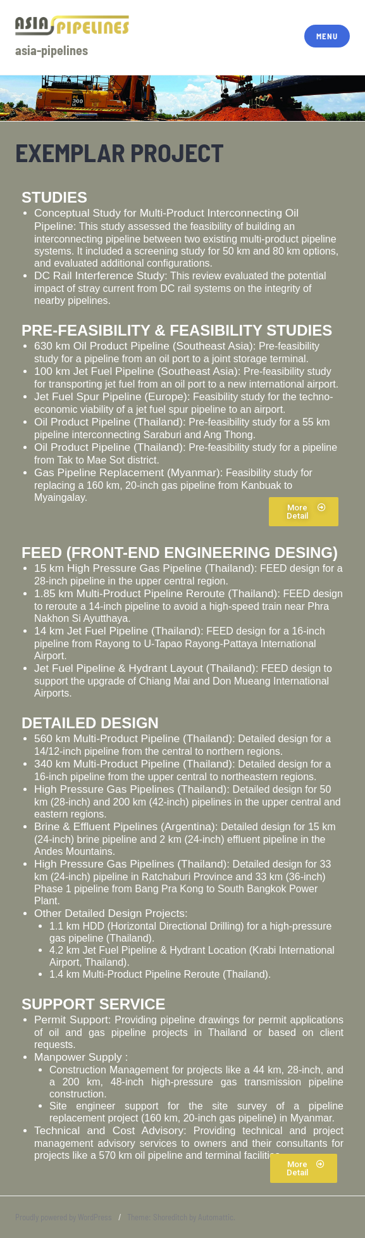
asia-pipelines (51, 50)
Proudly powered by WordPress (63, 1217)
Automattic (215, 1217)
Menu (326, 36)
